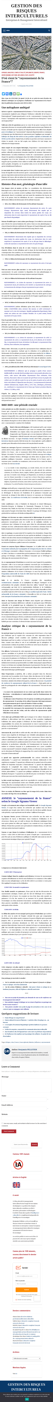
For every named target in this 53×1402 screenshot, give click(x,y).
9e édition (47, 353)
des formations (35, 1007)
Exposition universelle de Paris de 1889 (16, 574)
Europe (36, 72)
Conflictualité (19, 72)
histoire (31, 1042)
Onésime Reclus (28, 439)
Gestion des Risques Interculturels (26, 10)
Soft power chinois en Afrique (38, 987)
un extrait (16, 464)
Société (31, 75)
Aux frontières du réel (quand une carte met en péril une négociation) (28, 1032)
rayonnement (45, 1042)
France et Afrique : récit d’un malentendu (15, 984)
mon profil (22, 1007)
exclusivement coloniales (11, 582)
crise (12, 1042)
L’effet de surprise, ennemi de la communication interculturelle (26, 1029)
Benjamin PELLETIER (26, 86)
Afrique (4, 72)
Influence (21, 75)
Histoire (14, 75)
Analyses (10, 72)
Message (5, 1077)
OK (27, 1399)
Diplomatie (29, 72)
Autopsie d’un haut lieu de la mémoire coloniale (20, 596)
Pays (26, 75)
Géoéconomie (6, 75)
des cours (45, 1007)
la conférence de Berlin (19, 497)
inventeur (5, 441)
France (41, 72)
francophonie (24, 1042)
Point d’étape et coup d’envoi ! (15, 1018)
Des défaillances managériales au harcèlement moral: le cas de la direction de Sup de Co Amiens (26, 1332)
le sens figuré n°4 (44, 367)
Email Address (7, 1105)
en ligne (48, 454)
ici (34, 513)
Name (4, 1096)
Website (5, 1114)
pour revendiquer (7, 132)
